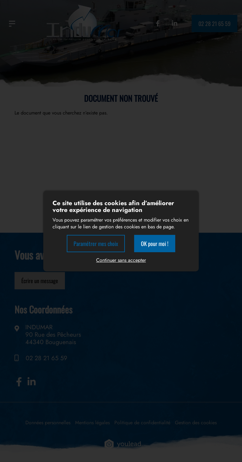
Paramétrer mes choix (96, 244)
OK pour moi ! (154, 244)
